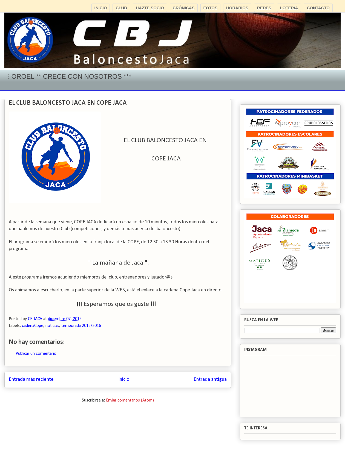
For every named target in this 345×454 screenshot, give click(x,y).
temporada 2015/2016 (81, 326)
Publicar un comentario (36, 354)
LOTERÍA (289, 7)
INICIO (100, 7)
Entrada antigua (210, 379)
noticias (52, 326)
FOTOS (210, 7)
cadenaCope (32, 326)
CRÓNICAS (184, 7)
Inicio (123, 379)
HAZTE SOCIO (150, 7)
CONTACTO (318, 7)
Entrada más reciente (31, 379)
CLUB (121, 7)
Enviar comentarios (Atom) (130, 400)
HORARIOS (237, 7)
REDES (264, 7)
